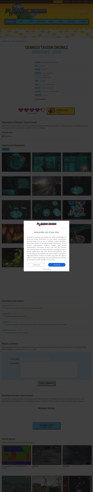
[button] (46, 269)
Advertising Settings (39, 258)
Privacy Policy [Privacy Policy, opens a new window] (50, 260)
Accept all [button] (57, 265)
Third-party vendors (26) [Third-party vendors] (45, 247)
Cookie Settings (41, 260)
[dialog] (46, 246)
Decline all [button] (36, 265)
